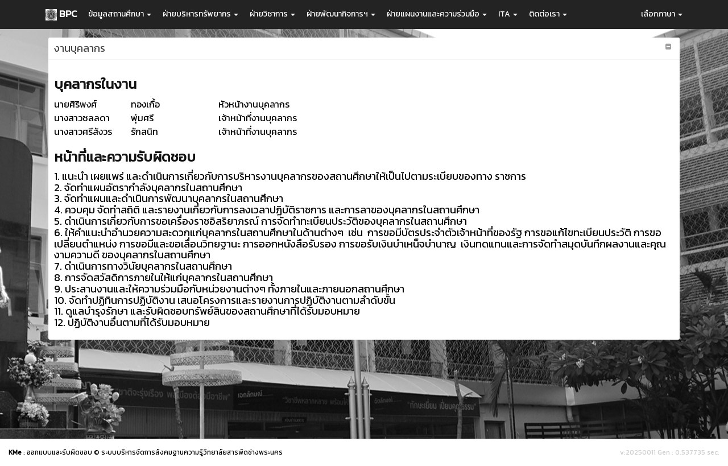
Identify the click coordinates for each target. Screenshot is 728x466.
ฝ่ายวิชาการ (272, 14)
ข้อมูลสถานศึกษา (119, 14)
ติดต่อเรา (548, 14)
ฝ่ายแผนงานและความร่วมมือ (437, 14)
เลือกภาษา (661, 14)
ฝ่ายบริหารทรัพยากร (200, 14)
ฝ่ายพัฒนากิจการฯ (341, 14)
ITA (508, 14)
